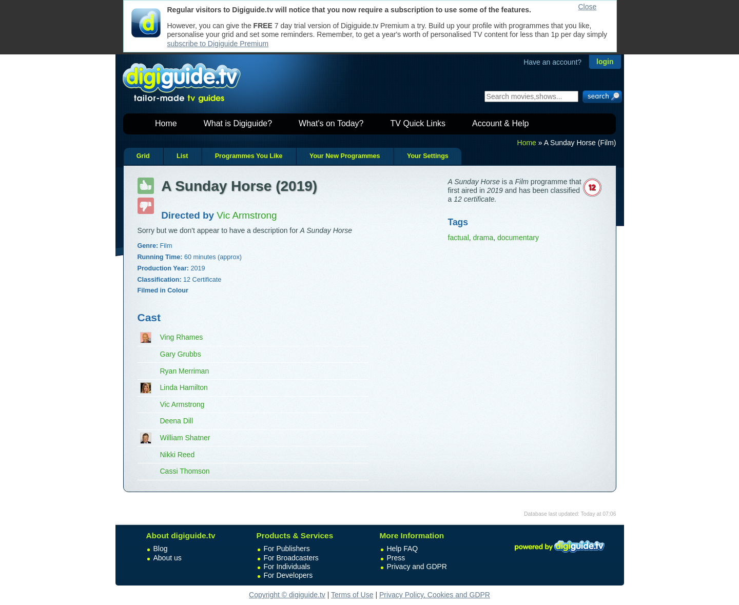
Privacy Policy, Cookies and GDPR (434, 595)
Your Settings (428, 156)
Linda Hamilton (184, 387)
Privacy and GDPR (417, 566)
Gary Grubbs (180, 354)
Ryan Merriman (184, 371)
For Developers (288, 575)
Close (587, 7)
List (182, 156)
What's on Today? (331, 123)
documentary (518, 237)
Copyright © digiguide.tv (287, 595)
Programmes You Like (249, 156)
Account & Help (500, 123)
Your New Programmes (344, 156)
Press (396, 558)
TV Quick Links (417, 123)
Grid (143, 156)
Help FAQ (402, 548)
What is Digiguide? (238, 123)
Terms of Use (352, 595)
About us (167, 558)
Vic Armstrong (182, 404)
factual (458, 237)
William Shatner (185, 438)
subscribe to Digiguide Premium (218, 44)
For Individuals (287, 566)
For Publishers (287, 548)
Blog (160, 548)
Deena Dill (176, 421)
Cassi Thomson (185, 471)
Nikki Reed (177, 455)
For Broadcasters (291, 558)
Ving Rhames (181, 337)
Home (166, 123)
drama (483, 237)
